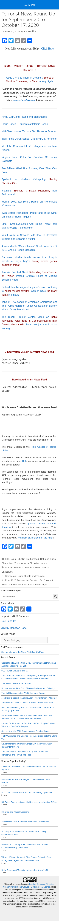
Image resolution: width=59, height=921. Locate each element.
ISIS (7, 559)
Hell (24, 461)
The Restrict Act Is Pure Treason (16, 683)
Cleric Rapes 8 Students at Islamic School (25, 124)
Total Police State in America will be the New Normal (25, 822)
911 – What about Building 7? (14, 671)
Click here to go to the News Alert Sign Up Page (22, 652)
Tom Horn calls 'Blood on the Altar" (35, 537)
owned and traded (24, 100)
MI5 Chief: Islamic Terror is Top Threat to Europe (29, 131)
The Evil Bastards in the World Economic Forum (23, 693)
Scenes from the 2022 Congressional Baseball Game (25, 731)
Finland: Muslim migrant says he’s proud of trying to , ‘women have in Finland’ (29, 291)
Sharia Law (7, 563)
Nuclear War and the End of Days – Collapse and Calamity (28, 688)
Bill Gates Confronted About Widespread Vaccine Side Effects (29, 802)
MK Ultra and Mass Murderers (15, 812)
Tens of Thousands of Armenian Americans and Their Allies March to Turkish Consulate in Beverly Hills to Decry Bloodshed (29, 306)
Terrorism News (38, 563)
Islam (14, 559)
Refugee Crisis (48, 559)
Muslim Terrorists (14, 567)
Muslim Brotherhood (28, 559)
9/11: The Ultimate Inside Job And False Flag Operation (26, 792)
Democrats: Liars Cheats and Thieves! (25, 576)
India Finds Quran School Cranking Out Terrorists (29, 138)
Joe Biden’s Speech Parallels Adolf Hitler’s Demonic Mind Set (29, 698)
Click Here (47, 48)
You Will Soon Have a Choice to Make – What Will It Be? (27, 702)
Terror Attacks (21, 563)
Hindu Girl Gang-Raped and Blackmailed (24, 116)
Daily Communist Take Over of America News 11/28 (24, 870)
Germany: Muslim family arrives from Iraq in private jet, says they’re (29, 261)
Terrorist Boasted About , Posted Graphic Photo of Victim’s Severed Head (29, 276)
